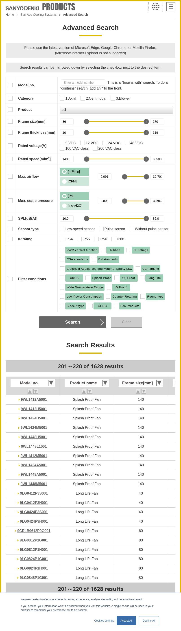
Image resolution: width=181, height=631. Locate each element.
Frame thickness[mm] (36, 132)
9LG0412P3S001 (34, 493)
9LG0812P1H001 (34, 550)
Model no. (26, 85)
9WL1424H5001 (34, 418)
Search (72, 322)
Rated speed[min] (34, 159)
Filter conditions (32, 279)
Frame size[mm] (32, 121)
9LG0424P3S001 (34, 512)
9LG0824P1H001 (34, 568)
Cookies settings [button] (104, 620)
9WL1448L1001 (34, 446)
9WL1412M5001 (34, 456)
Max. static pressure (35, 201)
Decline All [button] (149, 620)
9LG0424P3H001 (34, 521)
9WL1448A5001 (34, 474)
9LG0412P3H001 (34, 503)
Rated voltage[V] (32, 146)
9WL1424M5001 (34, 427)
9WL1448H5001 (34, 437)
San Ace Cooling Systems (38, 14)
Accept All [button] (126, 620)
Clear (126, 322)
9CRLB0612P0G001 (33, 531)
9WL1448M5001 (34, 484)
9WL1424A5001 (34, 465)
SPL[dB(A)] (27, 218)
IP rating (25, 239)
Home (10, 14)
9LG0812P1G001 (34, 540)
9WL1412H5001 (34, 409)
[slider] (86, 121)
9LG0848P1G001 (34, 578)
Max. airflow (28, 176)
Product (25, 110)
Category (26, 98)
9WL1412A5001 (34, 399)
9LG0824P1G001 (34, 559)
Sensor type (28, 229)
